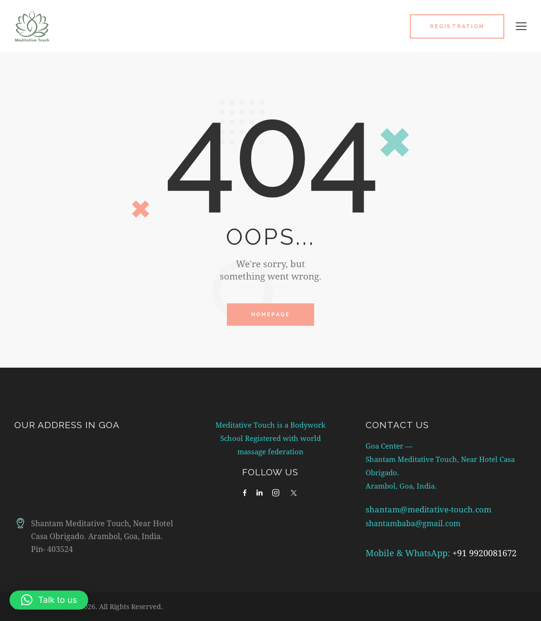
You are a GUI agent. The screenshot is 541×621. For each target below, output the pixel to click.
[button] (521, 26)
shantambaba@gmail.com (416, 523)
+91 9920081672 (484, 553)
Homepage (270, 315)
